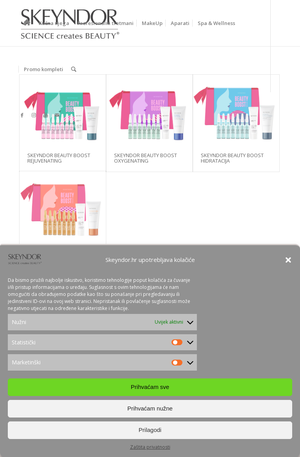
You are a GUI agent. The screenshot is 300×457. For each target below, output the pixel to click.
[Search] (73, 69)
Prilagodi (150, 432)
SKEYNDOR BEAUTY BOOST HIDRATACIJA (232, 158)
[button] (288, 262)
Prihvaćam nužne (150, 410)
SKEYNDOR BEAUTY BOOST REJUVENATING (58, 158)
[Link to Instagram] (33, 115)
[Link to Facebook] (22, 115)
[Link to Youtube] (45, 115)
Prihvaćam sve (150, 389)
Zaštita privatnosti (150, 449)
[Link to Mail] (57, 115)
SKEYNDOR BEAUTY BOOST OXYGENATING (145, 158)
